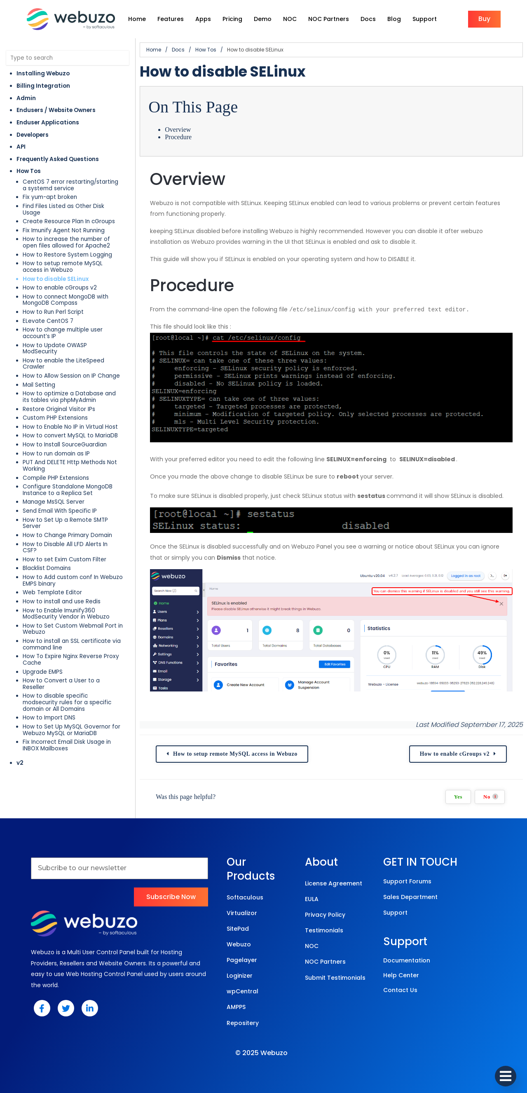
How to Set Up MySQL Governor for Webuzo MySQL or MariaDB (71, 730)
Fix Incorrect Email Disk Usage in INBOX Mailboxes (67, 745)
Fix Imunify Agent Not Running (64, 230)
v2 (19, 763)
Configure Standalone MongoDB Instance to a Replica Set (67, 490)
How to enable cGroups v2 (60, 288)
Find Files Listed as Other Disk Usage (63, 209)
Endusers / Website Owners (56, 110)
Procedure (178, 136)
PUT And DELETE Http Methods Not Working (70, 465)
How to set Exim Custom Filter (64, 559)
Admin (26, 98)
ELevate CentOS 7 (48, 321)
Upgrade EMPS (43, 672)
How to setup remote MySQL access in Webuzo (63, 266)
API (21, 147)
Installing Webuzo (43, 73)
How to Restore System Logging (67, 255)
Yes (458, 796)
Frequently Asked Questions (57, 159)
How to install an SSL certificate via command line (72, 644)
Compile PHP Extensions (56, 478)
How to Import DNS (49, 718)
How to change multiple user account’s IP (63, 333)
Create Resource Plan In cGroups (69, 221)
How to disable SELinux (56, 279)
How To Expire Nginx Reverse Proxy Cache (71, 659)
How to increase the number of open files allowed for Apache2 (66, 242)
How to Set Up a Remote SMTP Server (65, 523)
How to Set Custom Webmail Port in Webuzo (73, 629)
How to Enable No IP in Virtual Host (70, 427)
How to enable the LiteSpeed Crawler (63, 364)
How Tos (28, 171)
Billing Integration (43, 86)
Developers (32, 135)
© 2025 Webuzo (261, 1052)
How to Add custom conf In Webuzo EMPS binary (73, 580)
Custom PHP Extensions (55, 418)
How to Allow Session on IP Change (71, 376)
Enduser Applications (47, 122)
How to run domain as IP (56, 454)
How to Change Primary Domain (67, 535)
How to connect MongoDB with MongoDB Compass (65, 300)
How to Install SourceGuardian (65, 444)
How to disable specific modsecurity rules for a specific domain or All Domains (67, 702)
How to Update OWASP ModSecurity (55, 348)
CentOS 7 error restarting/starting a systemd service (70, 185)
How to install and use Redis (62, 601)
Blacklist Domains (47, 568)
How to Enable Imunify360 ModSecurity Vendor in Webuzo (66, 614)
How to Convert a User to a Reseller (61, 684)
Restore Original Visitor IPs (59, 409)
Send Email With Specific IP (60, 511)
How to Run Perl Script (53, 312)
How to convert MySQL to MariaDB (70, 435)
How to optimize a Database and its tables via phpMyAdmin (69, 397)
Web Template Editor (52, 592)
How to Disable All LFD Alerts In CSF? (65, 547)
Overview (178, 129)
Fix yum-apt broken (50, 197)
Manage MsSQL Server (53, 502)
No (490, 796)
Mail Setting (39, 385)
